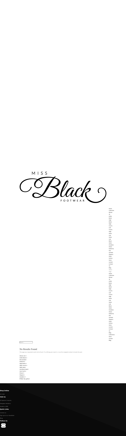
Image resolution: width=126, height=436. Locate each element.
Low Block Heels (110, 241)
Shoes (110, 247)
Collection (111, 275)
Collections (112, 334)
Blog (110, 332)
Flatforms (111, 248)
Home (110, 273)
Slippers (111, 254)
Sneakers (111, 245)
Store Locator (111, 261)
